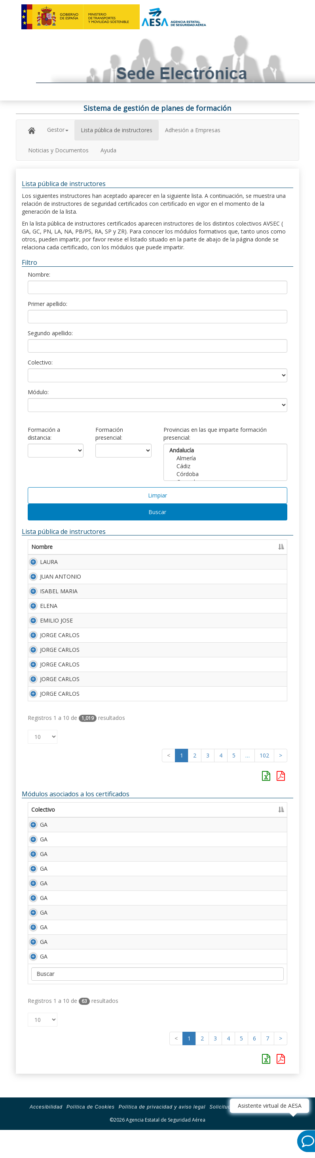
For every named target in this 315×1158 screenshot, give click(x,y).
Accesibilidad (46, 1130)
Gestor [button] (57, 129)
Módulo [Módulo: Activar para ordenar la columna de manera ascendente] (82, 809)
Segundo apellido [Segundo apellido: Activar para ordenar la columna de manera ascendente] (191, 547)
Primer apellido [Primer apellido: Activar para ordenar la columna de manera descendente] (113, 547)
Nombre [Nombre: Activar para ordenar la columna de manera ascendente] (42, 547)
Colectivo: (40, 362)
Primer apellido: (47, 304)
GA (35, 824)
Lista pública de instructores (116, 130)
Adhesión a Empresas (192, 130)
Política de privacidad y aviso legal (162, 1130)
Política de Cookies (90, 1130)
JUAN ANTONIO (60, 576)
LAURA (49, 562)
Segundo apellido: (50, 333)
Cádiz (225, 466)
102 (264, 755)
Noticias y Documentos (58, 150)
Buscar (157, 512)
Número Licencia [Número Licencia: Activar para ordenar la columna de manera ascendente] (253, 547)
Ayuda (108, 150)
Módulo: (38, 392)
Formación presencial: (109, 433)
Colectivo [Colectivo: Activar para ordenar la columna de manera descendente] (43, 809)
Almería (225, 458)
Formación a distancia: (44, 433)
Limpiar (157, 495)
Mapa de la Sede (280, 1130)
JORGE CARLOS (60, 635)
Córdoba (225, 474)
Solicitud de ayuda (232, 1130)
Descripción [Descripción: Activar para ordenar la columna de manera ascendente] (123, 809)
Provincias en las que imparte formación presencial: (215, 433)
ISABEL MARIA (59, 591)
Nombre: (39, 274)
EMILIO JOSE (56, 620)
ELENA (48, 605)
